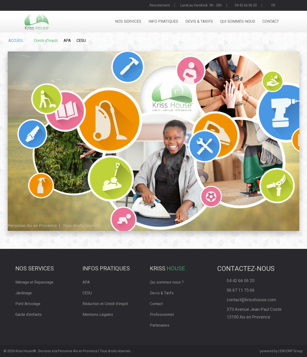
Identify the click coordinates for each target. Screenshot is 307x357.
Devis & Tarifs (162, 293)
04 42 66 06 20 (246, 5)
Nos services (34, 268)
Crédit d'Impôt (46, 40)
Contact (156, 303)
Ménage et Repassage (34, 282)
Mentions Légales (98, 314)
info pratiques (163, 21)
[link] (116, 297)
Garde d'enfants (28, 314)
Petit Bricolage (27, 303)
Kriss (167, 268)
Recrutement (160, 5)
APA (67, 40)
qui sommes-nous (237, 21)
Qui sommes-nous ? (167, 282)
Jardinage (23, 293)
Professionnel (162, 314)
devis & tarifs (199, 21)
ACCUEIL (16, 40)
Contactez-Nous (246, 269)
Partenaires (159, 325)
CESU (81, 40)
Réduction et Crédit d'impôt (105, 303)
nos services (128, 21)
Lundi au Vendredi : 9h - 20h (201, 5)
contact (270, 21)
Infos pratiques (106, 268)
